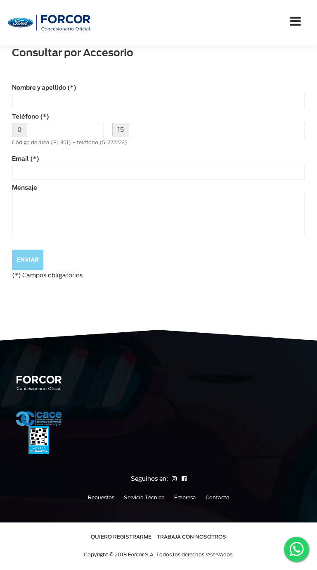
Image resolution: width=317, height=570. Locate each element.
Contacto (217, 498)
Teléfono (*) (30, 116)
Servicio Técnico (144, 498)
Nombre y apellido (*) (44, 87)
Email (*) (25, 158)
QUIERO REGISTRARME (121, 537)
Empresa (185, 498)
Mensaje (24, 187)
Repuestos (101, 498)
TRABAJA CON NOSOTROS (191, 537)
